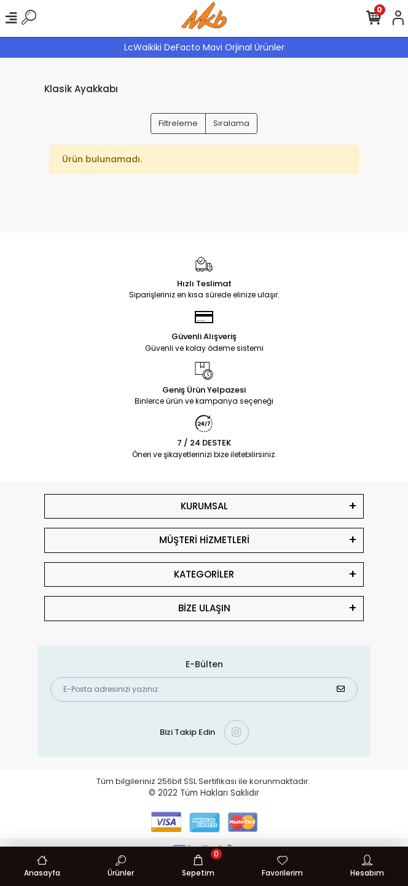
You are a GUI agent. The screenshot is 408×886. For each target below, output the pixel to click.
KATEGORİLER (204, 574)
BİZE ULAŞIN (204, 608)
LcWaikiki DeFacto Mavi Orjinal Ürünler (204, 47)
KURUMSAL (204, 506)
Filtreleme (178, 123)
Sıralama (231, 123)
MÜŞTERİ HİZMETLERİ (204, 539)
